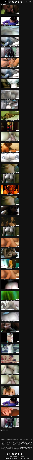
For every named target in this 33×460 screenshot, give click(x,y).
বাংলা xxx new (9, 444)
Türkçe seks (18, 458)
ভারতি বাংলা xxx (29, 449)
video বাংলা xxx (9, 439)
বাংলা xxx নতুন (25, 447)
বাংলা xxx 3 (21, 443)
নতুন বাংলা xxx (19, 440)
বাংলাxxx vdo (7, 449)
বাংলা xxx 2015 (9, 443)
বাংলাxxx (25, 448)
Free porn (2, 3)
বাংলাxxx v (2, 449)
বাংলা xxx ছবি (19, 447)
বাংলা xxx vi (28, 444)
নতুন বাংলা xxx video (26, 440)
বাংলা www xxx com (14, 442)
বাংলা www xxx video (23, 442)
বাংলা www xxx (7, 442)
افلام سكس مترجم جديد (25, 458)
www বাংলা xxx (21, 439)
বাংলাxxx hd (30, 448)
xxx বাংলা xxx (13, 440)
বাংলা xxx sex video (21, 444)
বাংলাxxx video (6, 458)
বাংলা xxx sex (15, 444)
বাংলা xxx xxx (3, 447)
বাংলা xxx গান (8, 447)
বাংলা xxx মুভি (14, 448)
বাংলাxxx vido (12, 449)
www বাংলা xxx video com (6, 440)
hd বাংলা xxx (3, 439)
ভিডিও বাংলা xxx (10, 451)
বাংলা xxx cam (26, 443)
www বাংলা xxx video (28, 439)
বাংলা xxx (4, 443)
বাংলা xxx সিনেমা (20, 448)
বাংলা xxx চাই (14, 447)
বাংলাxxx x (18, 449)
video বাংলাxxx (15, 439)
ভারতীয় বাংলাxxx (4, 451)
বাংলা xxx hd (4, 444)
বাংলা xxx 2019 (15, 443)
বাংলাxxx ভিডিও (23, 449)
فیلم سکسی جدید (13, 458)
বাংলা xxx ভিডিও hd (7, 448)
